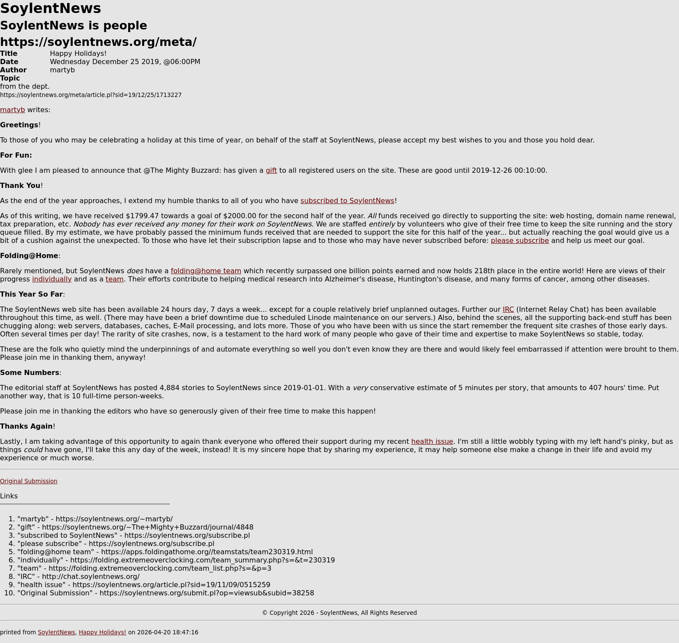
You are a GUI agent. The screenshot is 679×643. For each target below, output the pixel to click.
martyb (12, 110)
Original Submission (29, 481)
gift (271, 170)
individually (52, 279)
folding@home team (206, 271)
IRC (508, 309)
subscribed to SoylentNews (347, 201)
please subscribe (520, 240)
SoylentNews (56, 632)
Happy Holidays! (102, 632)
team (115, 279)
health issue (432, 441)
